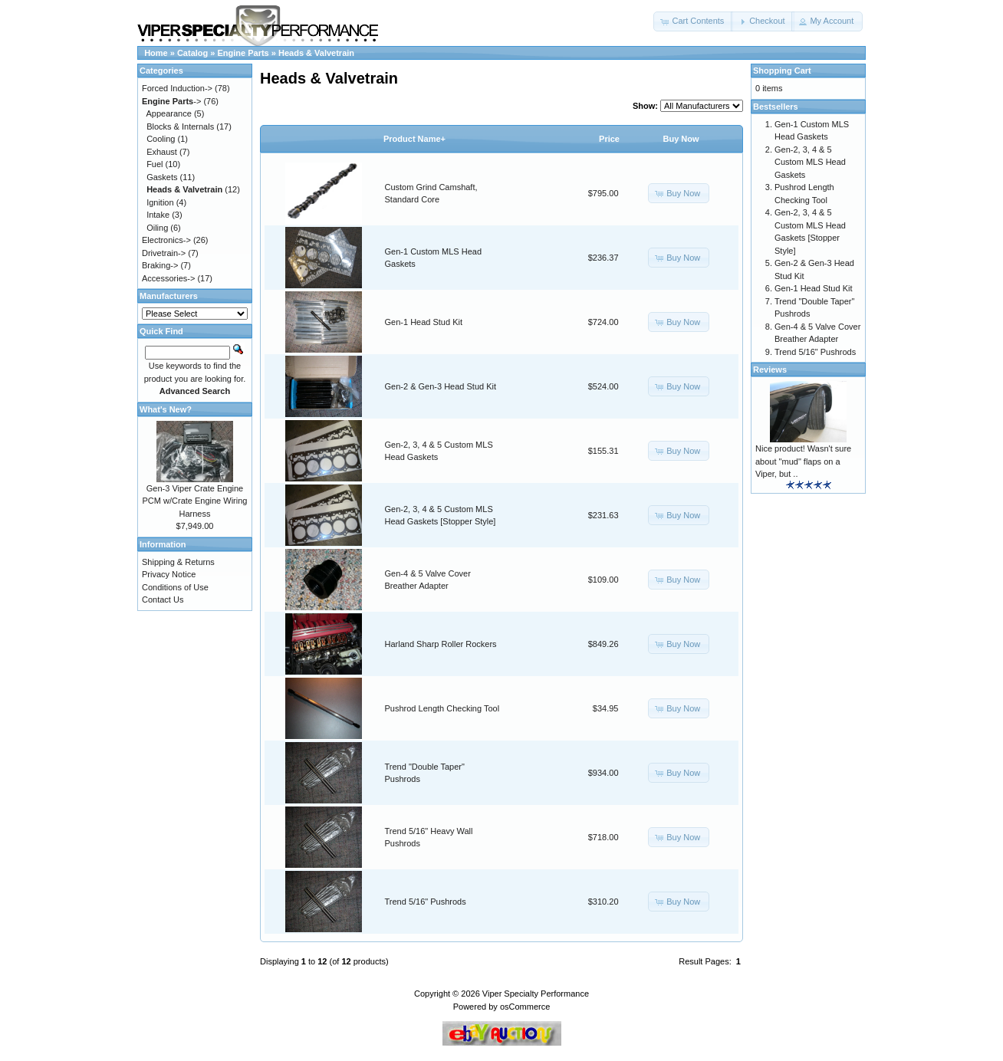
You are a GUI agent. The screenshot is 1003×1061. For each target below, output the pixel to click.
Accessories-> (168, 278)
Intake (157, 214)
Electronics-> (166, 240)
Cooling (160, 138)
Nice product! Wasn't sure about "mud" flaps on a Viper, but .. (803, 461)
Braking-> (160, 265)
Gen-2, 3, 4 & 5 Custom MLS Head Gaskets (810, 162)
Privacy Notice (169, 574)
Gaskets (161, 177)
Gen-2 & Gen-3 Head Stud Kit (441, 386)
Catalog (192, 52)
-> (171, 101)
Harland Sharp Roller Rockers (441, 644)
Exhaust (161, 151)
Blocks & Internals (180, 126)
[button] (693, 21)
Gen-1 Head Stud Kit (424, 322)
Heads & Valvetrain (316, 52)
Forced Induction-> (177, 88)
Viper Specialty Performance (535, 993)
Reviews (770, 369)
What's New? (166, 409)
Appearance (169, 113)
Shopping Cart (782, 70)
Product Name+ (414, 138)
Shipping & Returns (178, 562)
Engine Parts (243, 52)
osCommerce (525, 1006)
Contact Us (162, 599)
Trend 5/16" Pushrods (425, 901)
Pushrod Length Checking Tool (442, 708)
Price (609, 138)
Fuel (154, 164)
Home (156, 52)
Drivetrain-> (164, 253)
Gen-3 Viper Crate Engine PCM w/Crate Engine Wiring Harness (195, 501)
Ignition (159, 202)
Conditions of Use (175, 587)
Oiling (157, 227)
